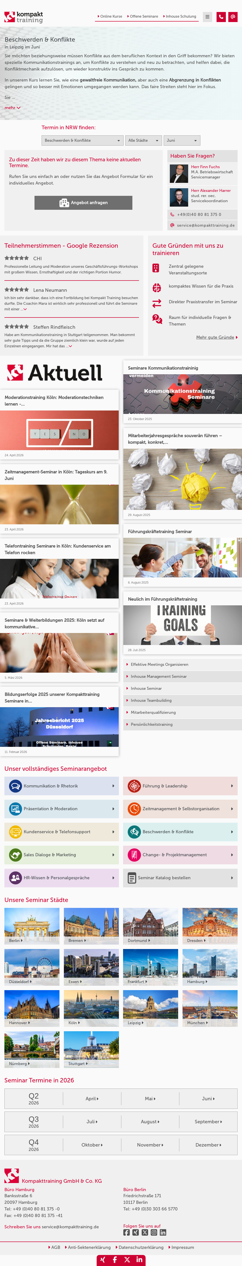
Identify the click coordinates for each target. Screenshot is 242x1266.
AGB (54, 1247)
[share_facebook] (115, 1260)
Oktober (92, 1145)
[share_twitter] (127, 1260)
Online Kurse (109, 16)
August (150, 1122)
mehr (13, 107)
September (208, 1122)
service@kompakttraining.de (70, 1227)
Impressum (181, 1247)
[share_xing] (103, 1260)
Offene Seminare (142, 16)
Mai (150, 1099)
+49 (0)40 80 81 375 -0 (36, 1209)
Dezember (208, 1145)
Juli (92, 1122)
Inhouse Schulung (179, 16)
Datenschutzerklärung (139, 1247)
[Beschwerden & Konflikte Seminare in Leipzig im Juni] (221, 17)
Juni (208, 1099)
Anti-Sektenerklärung (88, 1247)
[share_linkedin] (139, 1260)
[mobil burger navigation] (207, 17)
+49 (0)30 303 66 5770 (155, 1209)
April (92, 1099)
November (150, 1145)
